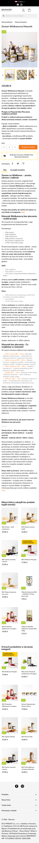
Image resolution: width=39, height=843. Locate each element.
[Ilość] (9, 147)
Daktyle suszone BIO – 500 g (15, 360)
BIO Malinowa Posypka (29, 559)
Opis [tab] (5, 170)
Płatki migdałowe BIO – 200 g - (16, 366)
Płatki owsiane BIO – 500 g (14, 354)
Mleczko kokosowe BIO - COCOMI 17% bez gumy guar (29, 594)
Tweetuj (18, 163)
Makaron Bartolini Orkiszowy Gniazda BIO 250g (29, 629)
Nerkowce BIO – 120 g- (13, 378)
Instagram (22, 786)
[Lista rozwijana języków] (19, 2)
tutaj (3, 490)
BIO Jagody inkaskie (8, 736)
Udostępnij (12, 163)
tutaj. (23, 212)
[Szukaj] (19, 16)
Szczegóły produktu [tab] (17, 170)
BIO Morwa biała (27, 736)
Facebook (16, 786)
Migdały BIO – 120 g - (13, 372)
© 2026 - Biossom (8, 819)
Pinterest (23, 163)
